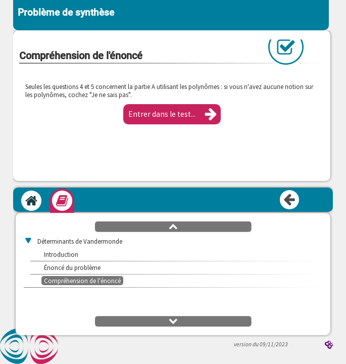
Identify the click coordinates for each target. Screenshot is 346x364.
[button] (172, 114)
